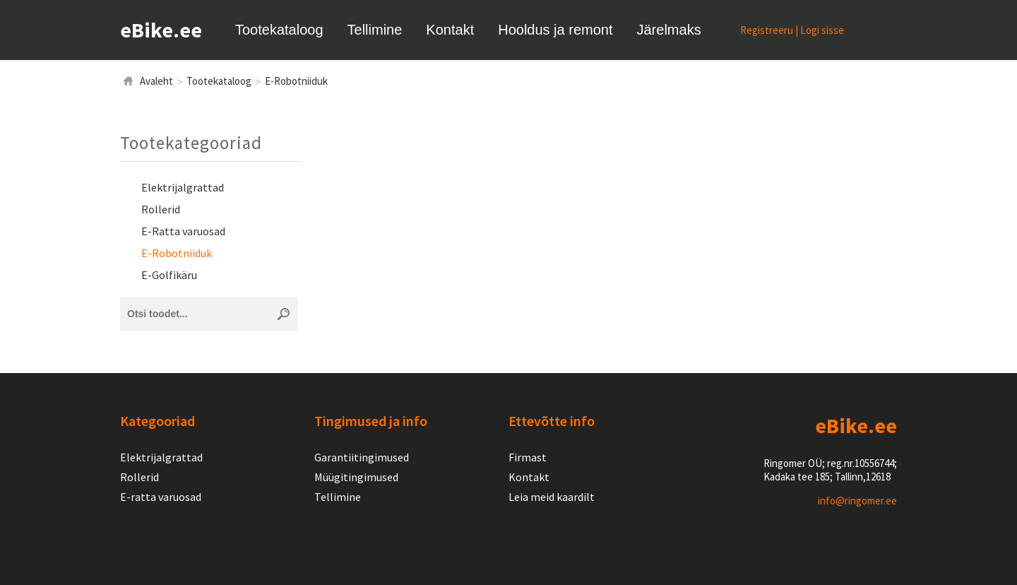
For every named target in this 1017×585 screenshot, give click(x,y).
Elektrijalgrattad (182, 187)
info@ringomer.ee (857, 500)
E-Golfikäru (169, 275)
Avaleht (156, 81)
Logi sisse (822, 30)
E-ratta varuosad (160, 497)
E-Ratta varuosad (183, 231)
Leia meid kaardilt (552, 497)
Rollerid (160, 209)
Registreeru (766, 30)
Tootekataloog (218, 81)
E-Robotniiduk (296, 81)
